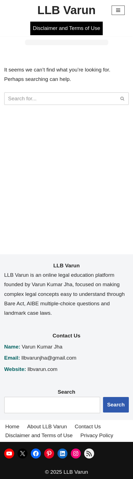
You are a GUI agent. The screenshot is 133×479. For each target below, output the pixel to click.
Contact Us (88, 426)
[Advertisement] (66, 188)
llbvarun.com (42, 369)
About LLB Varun (47, 426)
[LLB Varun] (66, 10)
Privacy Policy (97, 435)
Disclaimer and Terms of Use (66, 28)
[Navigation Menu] (118, 10)
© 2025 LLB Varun (66, 472)
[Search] (60, 98)
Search (116, 405)
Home (12, 426)
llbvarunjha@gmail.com (48, 358)
